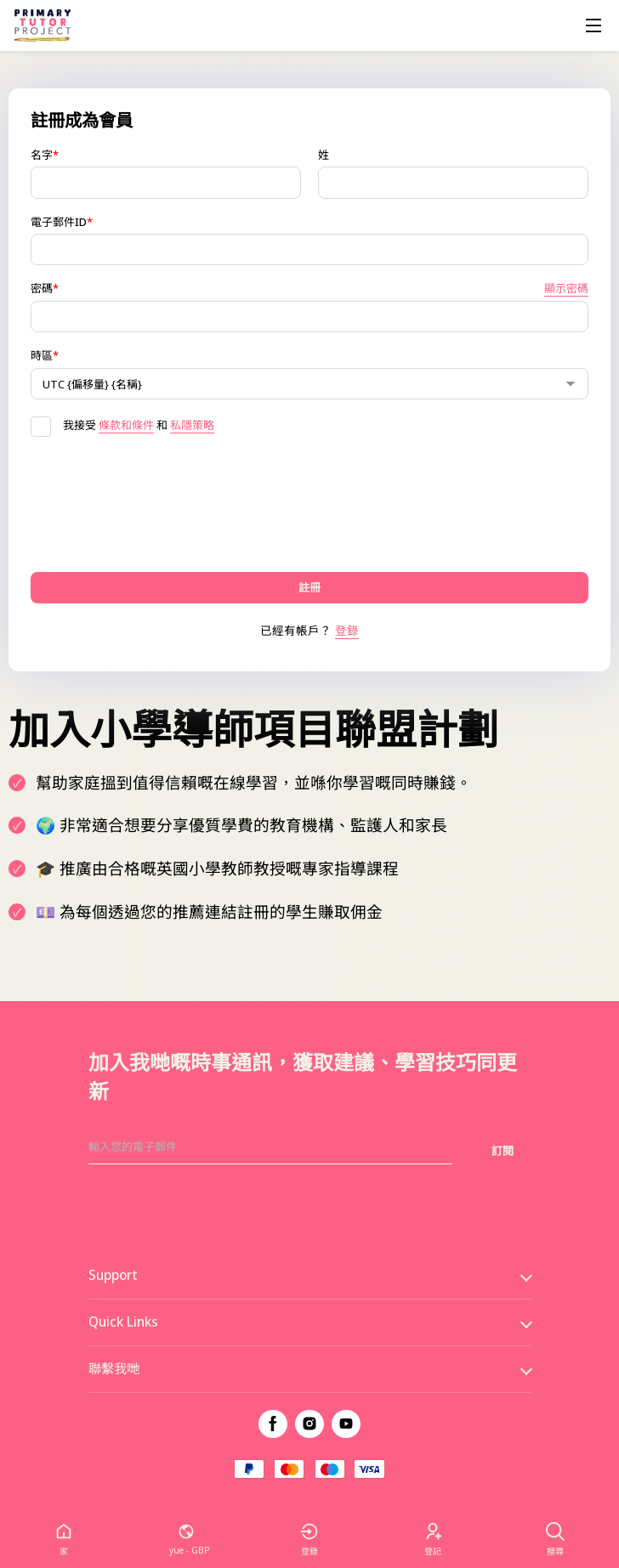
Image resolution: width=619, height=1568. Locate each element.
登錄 (347, 630)
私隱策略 (192, 425)
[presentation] (160, 504)
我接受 (63, 425)
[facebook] (272, 1424)
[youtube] (346, 1424)
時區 (45, 355)
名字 (45, 155)
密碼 (309, 288)
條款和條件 (126, 425)
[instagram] (309, 1424)
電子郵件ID (62, 222)
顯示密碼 (566, 288)
